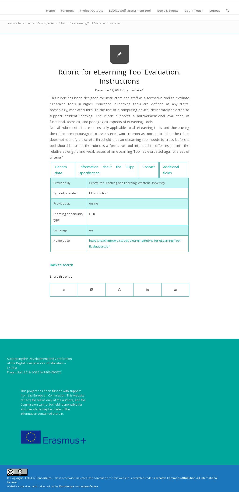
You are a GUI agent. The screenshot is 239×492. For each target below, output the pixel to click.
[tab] (63, 170)
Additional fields (171, 169)
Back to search (61, 264)
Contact (149, 166)
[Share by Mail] (175, 289)
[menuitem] (50, 10)
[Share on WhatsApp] (119, 289)
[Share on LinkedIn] (147, 289)
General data (61, 169)
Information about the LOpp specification (107, 169)
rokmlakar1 (136, 90)
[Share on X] (64, 289)
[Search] (227, 10)
